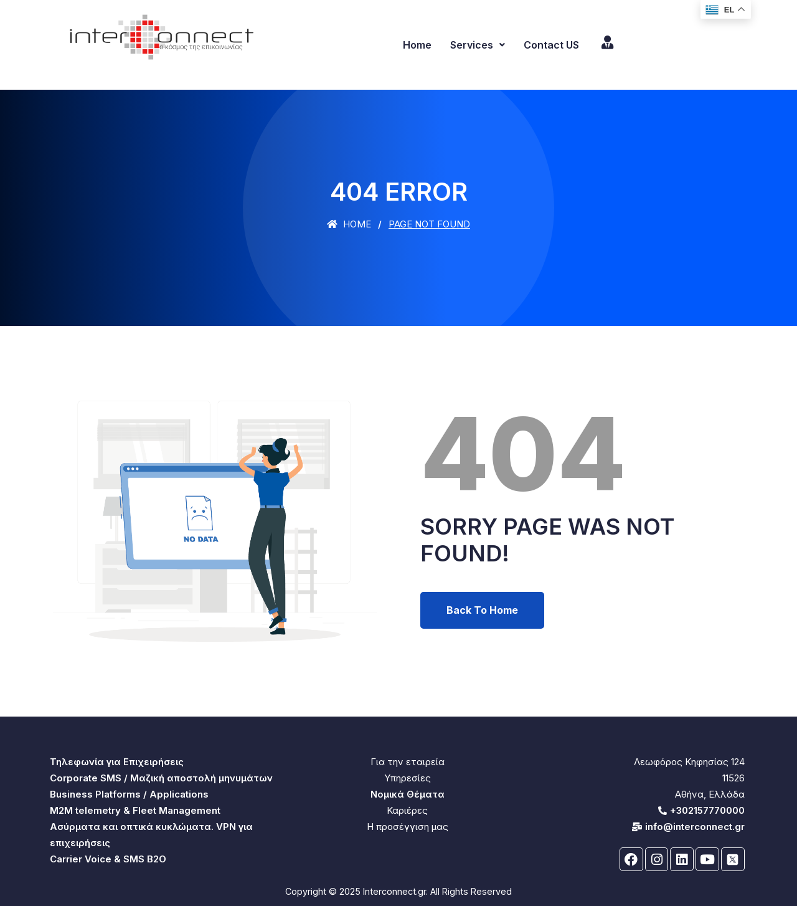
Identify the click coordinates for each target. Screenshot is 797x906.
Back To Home (482, 610)
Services (477, 45)
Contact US (551, 45)
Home (417, 45)
